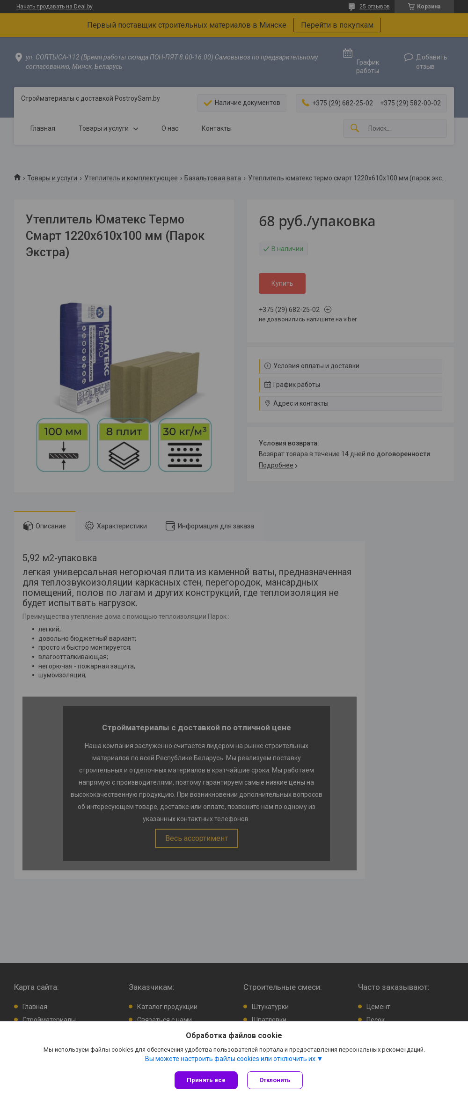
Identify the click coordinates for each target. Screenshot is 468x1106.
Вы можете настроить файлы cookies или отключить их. (231, 1058)
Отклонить (275, 1080)
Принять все (206, 1080)
